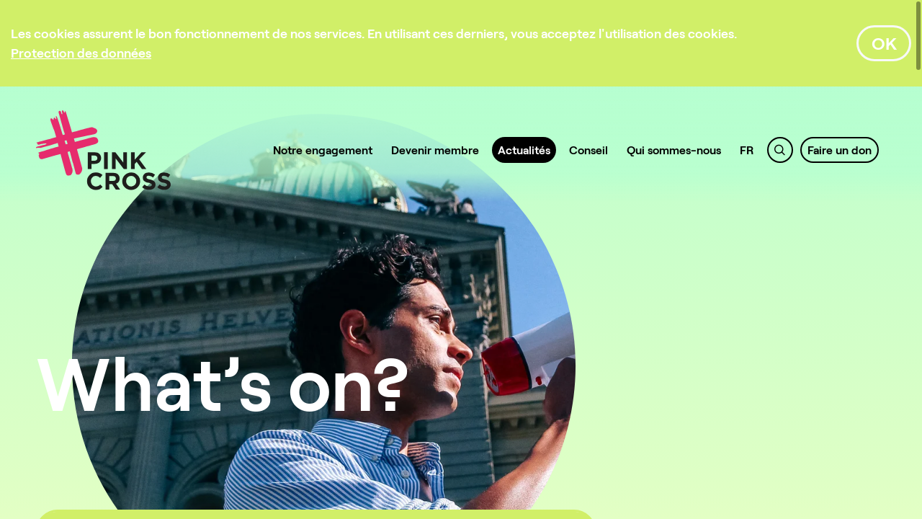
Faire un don (839, 149)
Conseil (588, 149)
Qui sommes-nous (674, 149)
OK (884, 42)
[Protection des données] (81, 53)
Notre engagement (322, 149)
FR (747, 149)
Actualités (524, 149)
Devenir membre (435, 149)
